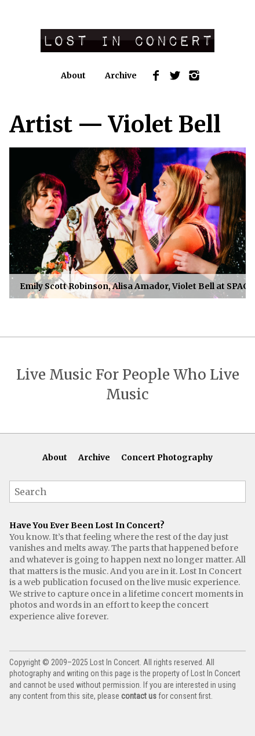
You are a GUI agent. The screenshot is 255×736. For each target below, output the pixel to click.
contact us (138, 696)
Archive (121, 75)
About (73, 75)
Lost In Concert (127, 40)
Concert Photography (167, 457)
